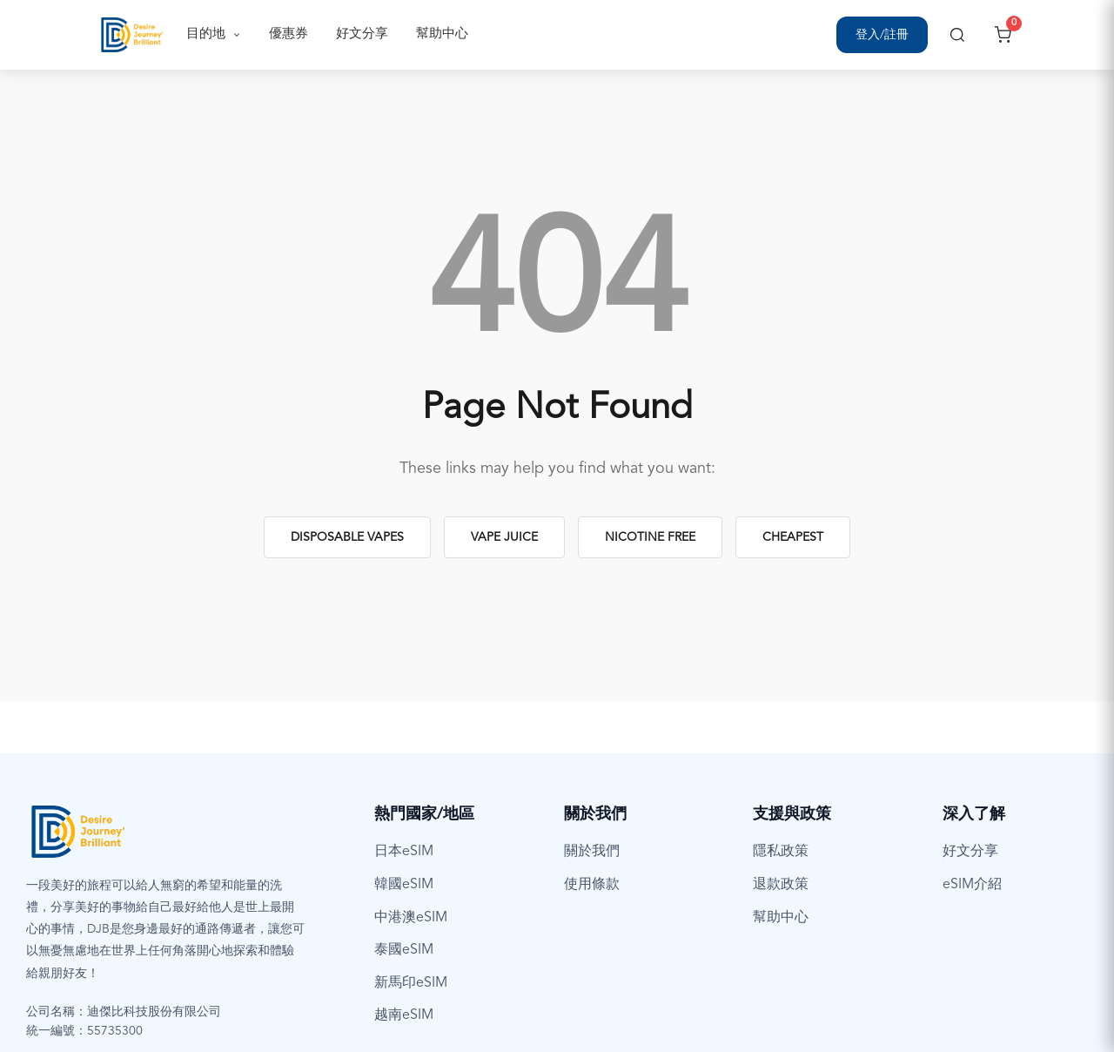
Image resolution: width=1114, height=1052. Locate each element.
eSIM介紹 (972, 885)
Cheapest (792, 537)
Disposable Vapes (347, 537)
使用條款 (592, 885)
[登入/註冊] (882, 35)
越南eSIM (403, 1015)
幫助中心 (442, 34)
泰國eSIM (403, 950)
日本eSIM (403, 852)
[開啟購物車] (1002, 35)
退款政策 (781, 885)
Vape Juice (504, 537)
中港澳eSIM (410, 918)
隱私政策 (781, 852)
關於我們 (592, 852)
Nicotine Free (650, 537)
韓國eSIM (403, 885)
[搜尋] (957, 35)
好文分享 (362, 34)
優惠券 (288, 34)
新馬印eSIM (410, 983)
